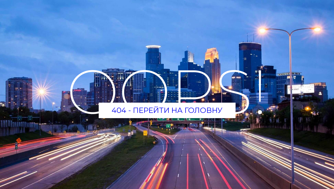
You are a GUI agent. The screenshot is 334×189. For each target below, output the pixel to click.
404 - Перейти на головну (167, 110)
